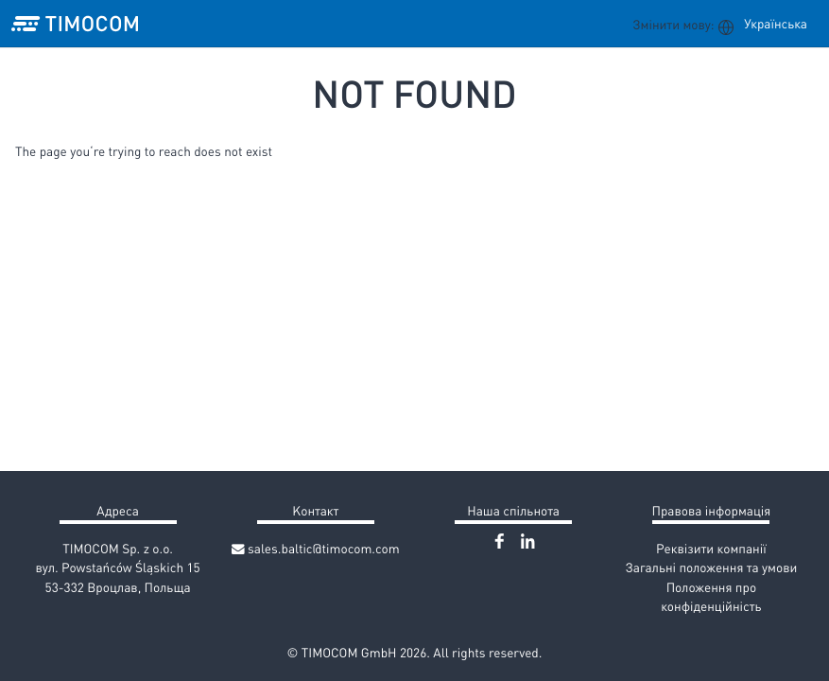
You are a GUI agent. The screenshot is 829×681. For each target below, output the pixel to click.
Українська (775, 23)
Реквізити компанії (711, 548)
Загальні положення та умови (711, 567)
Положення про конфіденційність (711, 596)
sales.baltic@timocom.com (316, 548)
